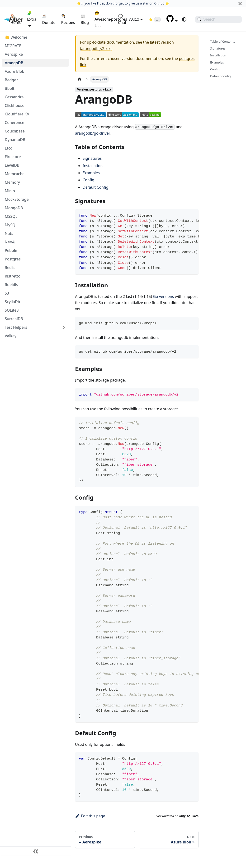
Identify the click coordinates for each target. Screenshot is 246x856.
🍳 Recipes (68, 19)
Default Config (95, 187)
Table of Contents (222, 41)
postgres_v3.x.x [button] (125, 19)
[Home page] (79, 79)
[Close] (240, 3)
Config (88, 179)
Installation (93, 165)
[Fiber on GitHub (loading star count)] (155, 19)
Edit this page (90, 816)
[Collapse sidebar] (35, 851)
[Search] (218, 19)
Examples (91, 172)
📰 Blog (85, 19)
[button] (172, 20)
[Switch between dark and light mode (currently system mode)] (184, 19)
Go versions (163, 296)
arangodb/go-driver (92, 133)
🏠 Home (15, 19)
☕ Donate (48, 19)
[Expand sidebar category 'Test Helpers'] (63, 327)
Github (159, 3)
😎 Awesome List (103, 19)
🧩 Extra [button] (31, 16)
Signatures (92, 158)
